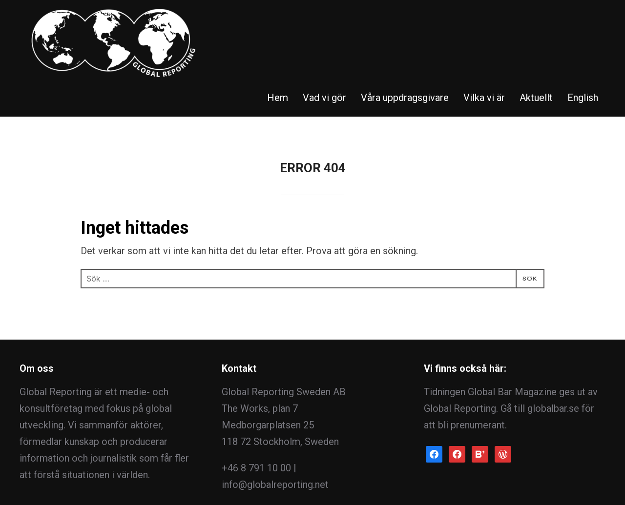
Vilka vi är (484, 22)
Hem (277, 22)
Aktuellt (536, 22)
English (582, 22)
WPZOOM (583, 479)
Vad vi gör (324, 22)
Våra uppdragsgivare (405, 22)
